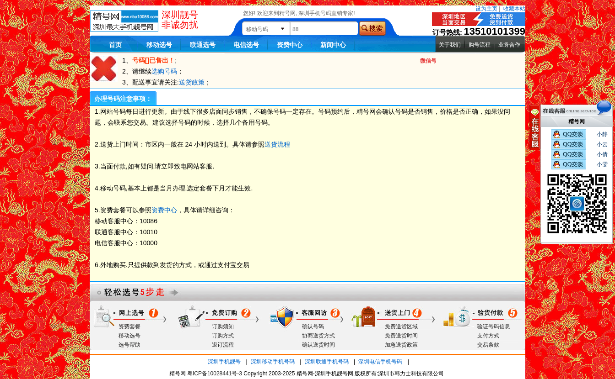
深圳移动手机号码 (273, 361)
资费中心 (289, 44)
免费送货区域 (401, 326)
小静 (602, 134)
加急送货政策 (401, 345)
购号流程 (480, 45)
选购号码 (164, 71)
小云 (602, 144)
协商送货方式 (318, 335)
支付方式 (488, 335)
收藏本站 (514, 8)
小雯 (602, 164)
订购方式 (223, 335)
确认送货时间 (318, 345)
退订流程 (223, 345)
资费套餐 (129, 326)
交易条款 (488, 345)
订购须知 (223, 326)
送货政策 (192, 82)
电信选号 (246, 44)
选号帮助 (129, 345)
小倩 (602, 154)
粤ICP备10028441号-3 (214, 373)
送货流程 (277, 144)
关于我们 (450, 45)
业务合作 (509, 45)
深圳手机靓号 (224, 361)
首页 (115, 44)
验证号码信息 (493, 326)
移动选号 (159, 44)
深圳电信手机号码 (380, 361)
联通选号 (203, 44)
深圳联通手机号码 (327, 361)
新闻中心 (333, 44)
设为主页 (486, 8)
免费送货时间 (401, 335)
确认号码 (313, 326)
